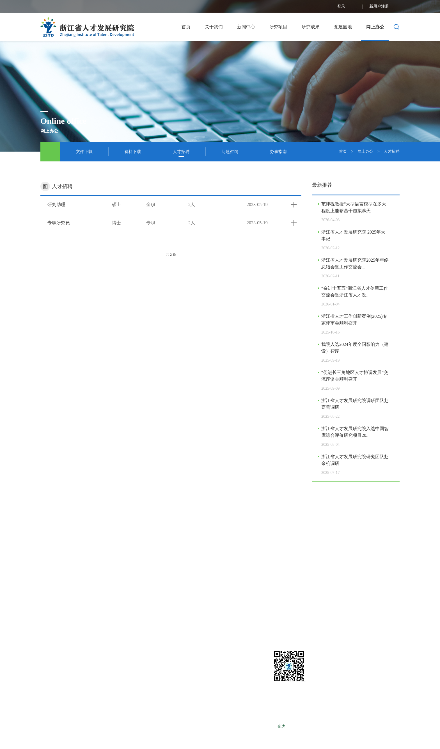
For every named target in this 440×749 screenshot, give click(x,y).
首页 (186, 26)
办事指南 (278, 151)
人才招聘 (181, 151)
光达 (281, 726)
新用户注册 (384, 6)
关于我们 (214, 26)
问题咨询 (229, 151)
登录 (346, 6)
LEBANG (316, 726)
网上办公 (375, 26)
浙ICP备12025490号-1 (257, 726)
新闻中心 (246, 26)
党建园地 (343, 26)
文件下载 (84, 151)
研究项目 (278, 26)
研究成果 (311, 26)
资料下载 (132, 151)
